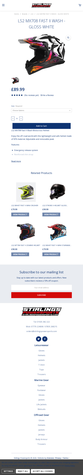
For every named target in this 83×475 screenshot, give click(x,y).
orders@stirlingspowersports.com (41, 331)
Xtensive (50, 458)
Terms (65, 458)
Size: (16, 106)
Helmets (41, 355)
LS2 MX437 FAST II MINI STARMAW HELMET (56, 245)
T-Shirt (41, 365)
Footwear (41, 390)
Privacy (58, 458)
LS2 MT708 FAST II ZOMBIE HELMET (25, 245)
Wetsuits (41, 409)
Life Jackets (41, 404)
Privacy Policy (69, 465)
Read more (16, 161)
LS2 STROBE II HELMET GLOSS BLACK (54, 205)
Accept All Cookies (43, 471)
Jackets (41, 360)
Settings (8, 471)
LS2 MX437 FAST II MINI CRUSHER (24, 205)
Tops (41, 369)
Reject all (23, 471)
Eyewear (41, 385)
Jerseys (41, 434)
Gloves (42, 350)
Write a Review (47, 95)
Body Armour (41, 439)
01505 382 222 (43, 322)
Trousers (41, 374)
